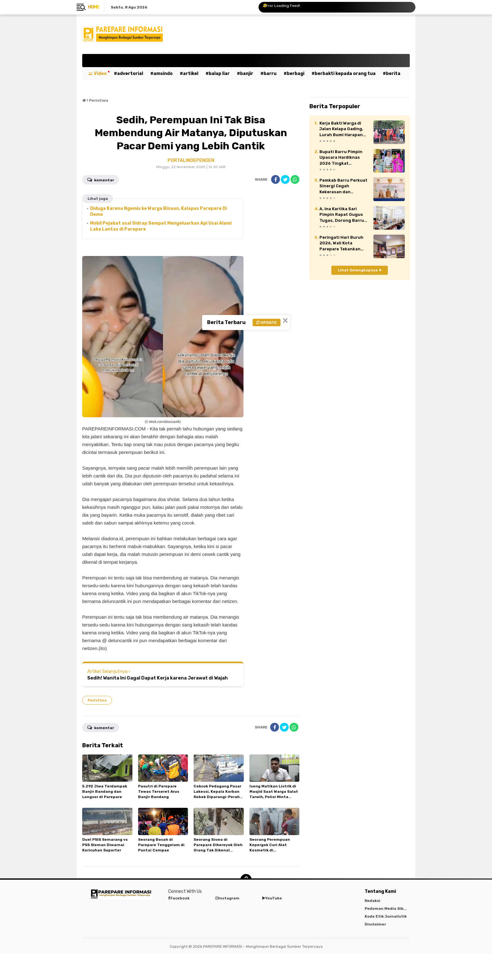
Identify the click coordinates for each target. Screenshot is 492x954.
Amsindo (163, 73)
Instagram (227, 898)
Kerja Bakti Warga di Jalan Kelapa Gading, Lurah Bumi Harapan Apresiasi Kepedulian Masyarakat (341, 129)
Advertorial (130, 73)
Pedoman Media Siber (386, 908)
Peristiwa (97, 700)
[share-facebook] (275, 179)
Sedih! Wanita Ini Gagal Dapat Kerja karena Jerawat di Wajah (157, 678)
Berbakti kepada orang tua (345, 73)
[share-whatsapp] (295, 179)
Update (266, 322)
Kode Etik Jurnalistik (386, 916)
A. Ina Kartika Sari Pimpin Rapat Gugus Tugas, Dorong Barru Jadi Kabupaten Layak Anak (342, 214)
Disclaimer (375, 924)
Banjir (246, 73)
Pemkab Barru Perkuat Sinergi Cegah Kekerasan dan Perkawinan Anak (343, 186)
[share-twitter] (285, 179)
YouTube (272, 898)
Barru (270, 73)
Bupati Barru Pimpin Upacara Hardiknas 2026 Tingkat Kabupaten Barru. (340, 157)
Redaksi (372, 900)
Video (100, 73)
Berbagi (295, 73)
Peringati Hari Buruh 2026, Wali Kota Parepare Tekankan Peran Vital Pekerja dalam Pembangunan (341, 243)
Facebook (179, 898)
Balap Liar (219, 73)
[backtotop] (246, 879)
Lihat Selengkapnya (360, 270)
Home (93, 7)
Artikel (190, 73)
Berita (393, 73)
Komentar (100, 179)
